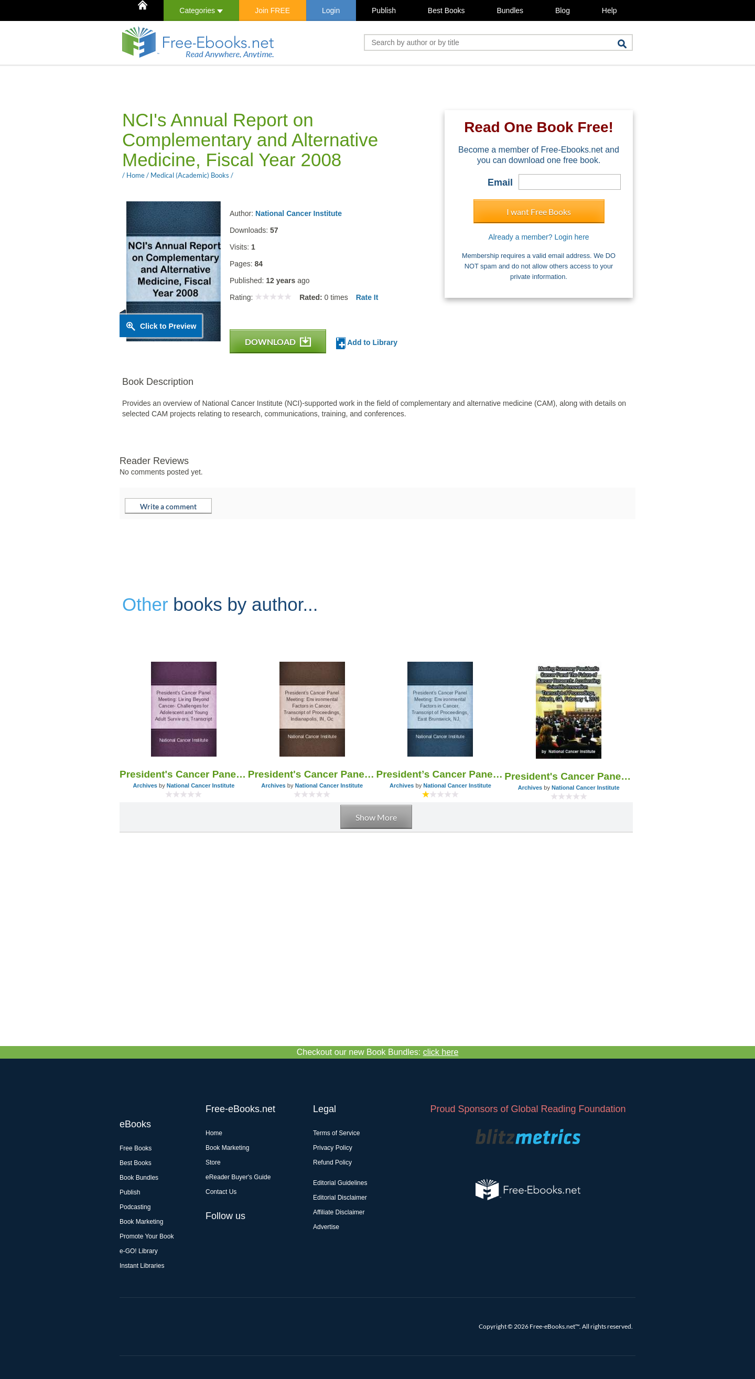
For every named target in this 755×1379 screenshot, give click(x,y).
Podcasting (135, 1207)
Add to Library (366, 343)
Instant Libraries (142, 1265)
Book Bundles (139, 1177)
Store (213, 1162)
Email (500, 182)
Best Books (446, 10)
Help (609, 10)
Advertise (326, 1227)
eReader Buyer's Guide (238, 1177)
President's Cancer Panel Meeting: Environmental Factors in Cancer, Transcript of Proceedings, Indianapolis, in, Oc (312, 774)
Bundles (510, 10)
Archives (145, 785)
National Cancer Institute (298, 213)
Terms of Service (336, 1133)
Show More (376, 817)
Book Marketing (141, 1221)
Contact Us (221, 1191)
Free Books (136, 1148)
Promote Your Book (147, 1236)
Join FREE (272, 10)
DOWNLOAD (278, 342)
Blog (562, 10)
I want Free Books (538, 212)
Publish (384, 10)
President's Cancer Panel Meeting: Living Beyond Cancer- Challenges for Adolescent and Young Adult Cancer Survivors (184, 774)
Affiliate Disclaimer (338, 1212)
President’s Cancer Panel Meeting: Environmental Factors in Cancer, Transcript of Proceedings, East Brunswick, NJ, (440, 774)
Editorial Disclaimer (340, 1197)
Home (214, 1133)
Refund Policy (332, 1162)
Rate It (367, 297)
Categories (201, 10)
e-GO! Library (139, 1251)
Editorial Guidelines (340, 1183)
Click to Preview (168, 326)
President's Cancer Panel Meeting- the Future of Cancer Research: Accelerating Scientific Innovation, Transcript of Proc (568, 776)
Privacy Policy (332, 1147)
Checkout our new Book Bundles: (378, 1052)
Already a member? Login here (538, 237)
